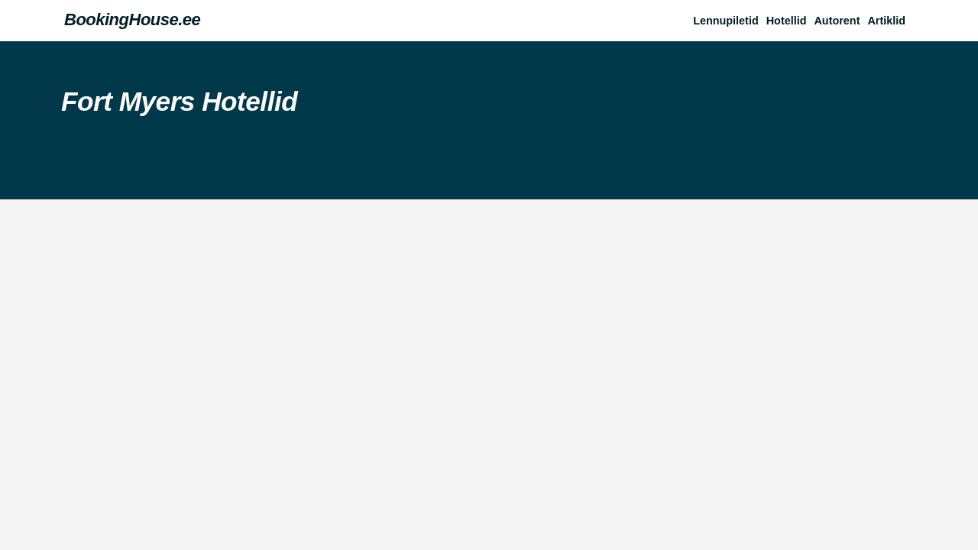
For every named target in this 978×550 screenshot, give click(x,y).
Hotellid (786, 21)
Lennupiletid (726, 21)
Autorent (837, 21)
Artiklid (886, 21)
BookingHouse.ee (132, 19)
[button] (890, 20)
